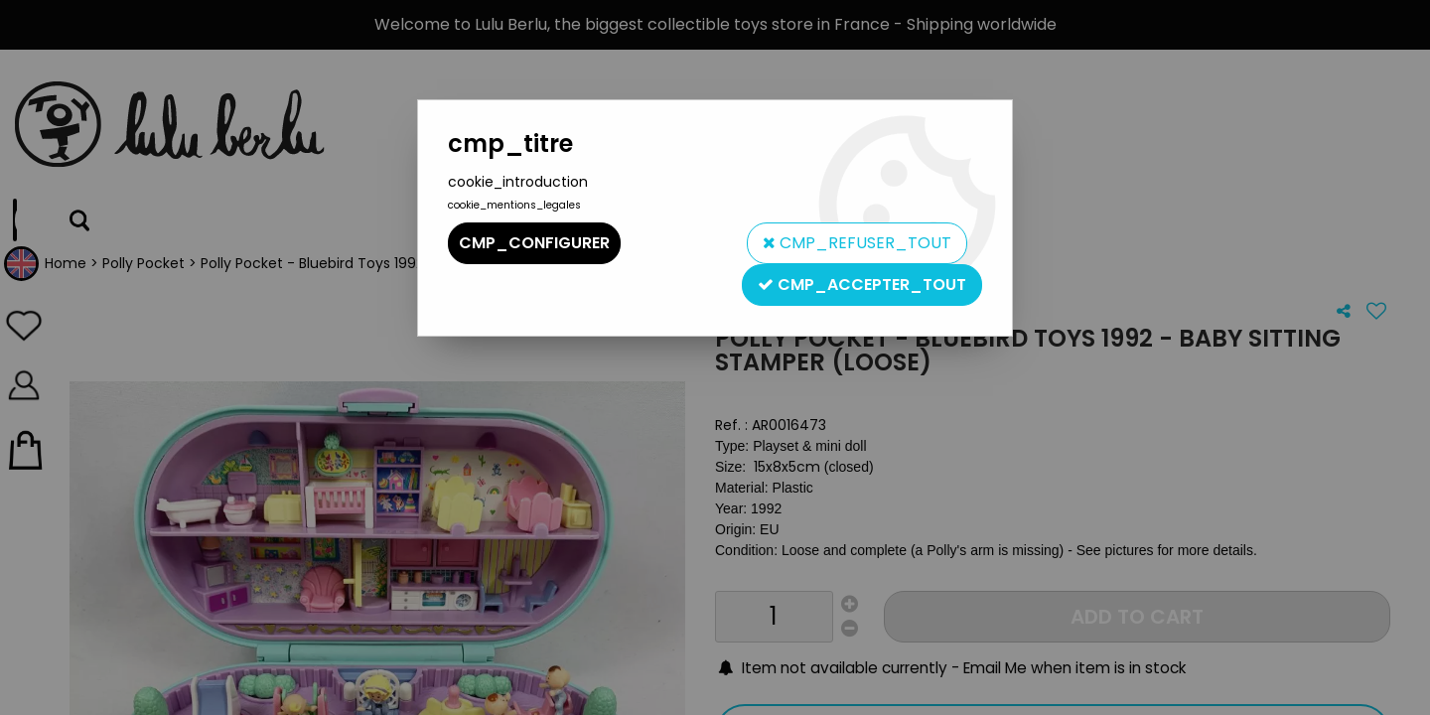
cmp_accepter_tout (862, 284)
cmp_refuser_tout (857, 242)
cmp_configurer (534, 242)
